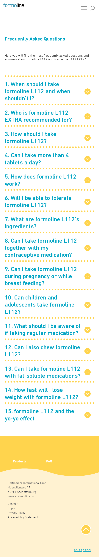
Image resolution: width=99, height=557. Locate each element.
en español (82, 550)
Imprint (12, 508)
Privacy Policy (16, 513)
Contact (13, 504)
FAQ (49, 462)
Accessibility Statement (23, 517)
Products (19, 462)
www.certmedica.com (22, 496)
